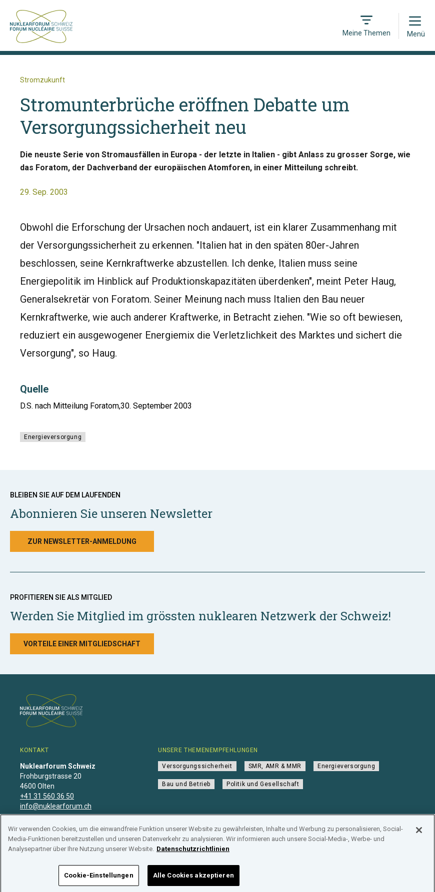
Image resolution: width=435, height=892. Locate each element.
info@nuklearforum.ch (56, 806)
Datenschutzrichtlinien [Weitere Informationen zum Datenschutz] (193, 852)
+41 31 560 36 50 (47, 796)
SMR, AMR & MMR (275, 766)
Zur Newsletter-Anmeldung (82, 541)
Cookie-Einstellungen (99, 879)
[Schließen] (419, 834)
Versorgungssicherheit (197, 766)
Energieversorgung (53, 437)
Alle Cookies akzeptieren (193, 879)
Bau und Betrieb (186, 784)
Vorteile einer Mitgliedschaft (82, 644)
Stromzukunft (42, 80)
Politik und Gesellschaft (262, 784)
